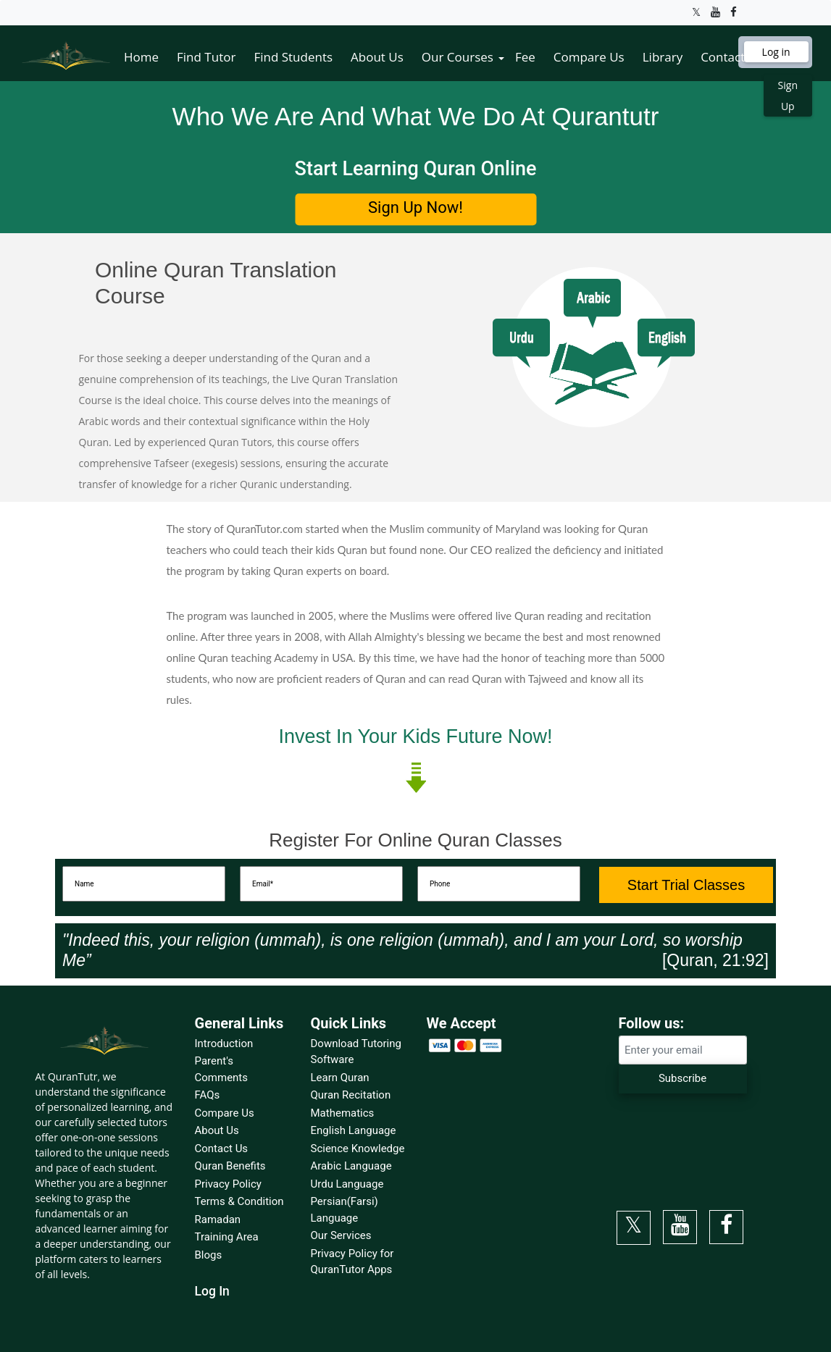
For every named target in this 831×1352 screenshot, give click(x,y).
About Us (377, 57)
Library (662, 57)
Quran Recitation (351, 1094)
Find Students (293, 57)
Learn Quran (340, 1077)
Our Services (341, 1235)
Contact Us (732, 57)
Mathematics (343, 1113)
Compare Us (589, 57)
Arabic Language (351, 1165)
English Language (353, 1130)
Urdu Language (347, 1184)
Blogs (208, 1254)
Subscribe (682, 1078)
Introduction (224, 1043)
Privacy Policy (228, 1184)
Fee (525, 57)
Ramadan (218, 1219)
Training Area (227, 1236)
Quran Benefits (230, 1165)
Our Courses (457, 57)
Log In (212, 1291)
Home (141, 57)
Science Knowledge (358, 1148)
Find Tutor (206, 57)
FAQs (207, 1094)
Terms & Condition (239, 1201)
